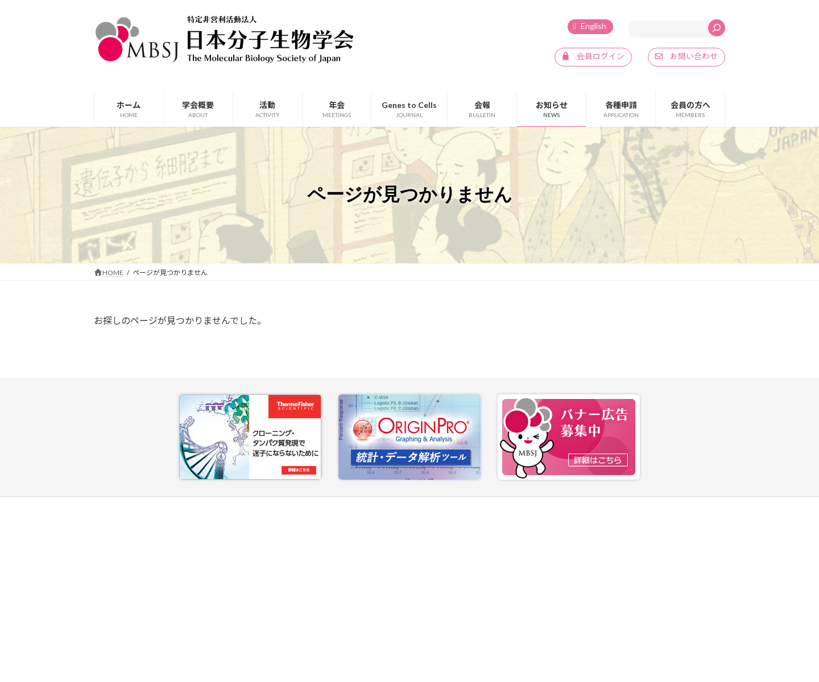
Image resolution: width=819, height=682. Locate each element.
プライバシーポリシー (607, 506)
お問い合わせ (530, 506)
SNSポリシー (683, 506)
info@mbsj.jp (135, 618)
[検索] (716, 27)
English (593, 26)
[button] (593, 57)
